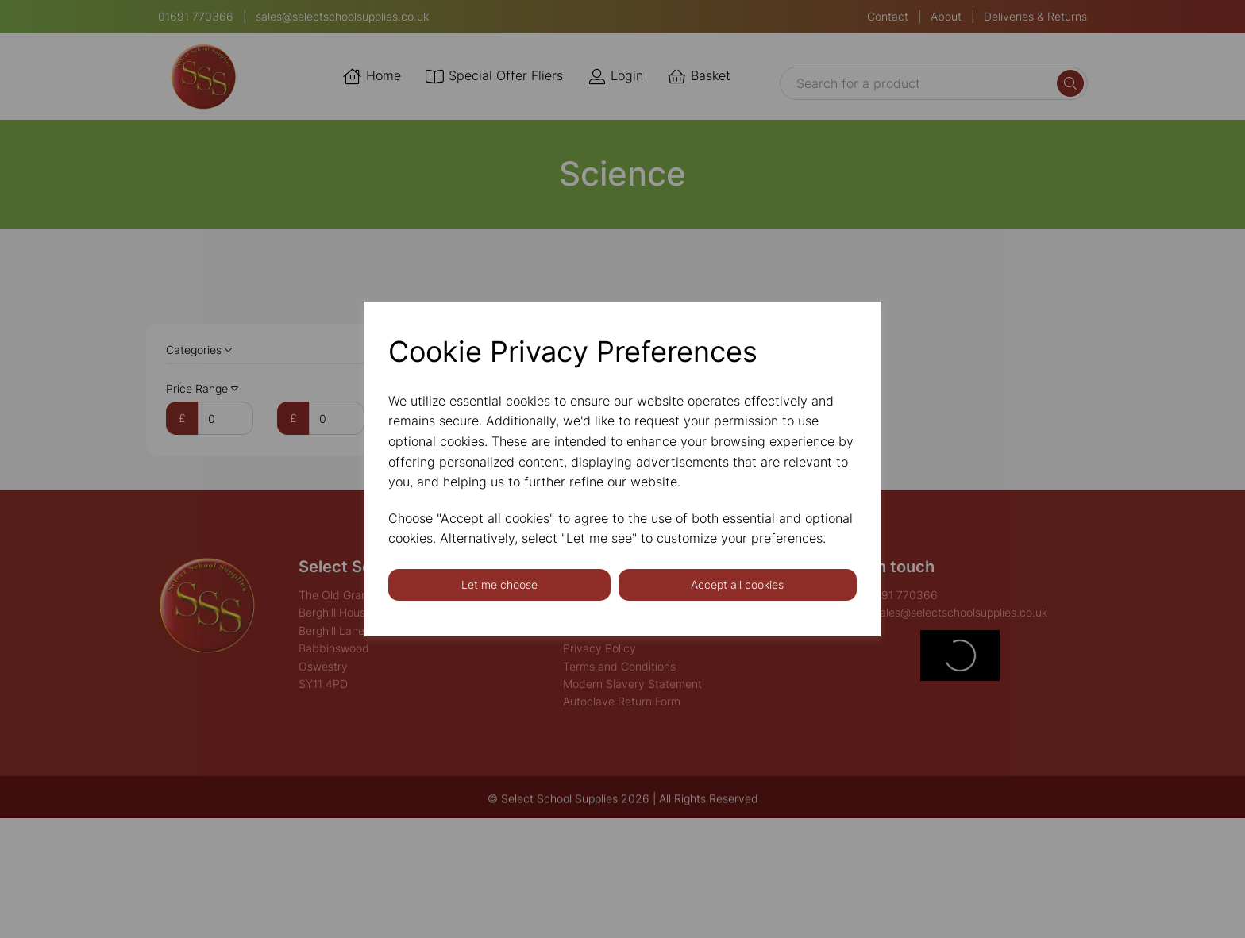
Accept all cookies (737, 584)
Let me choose (499, 584)
